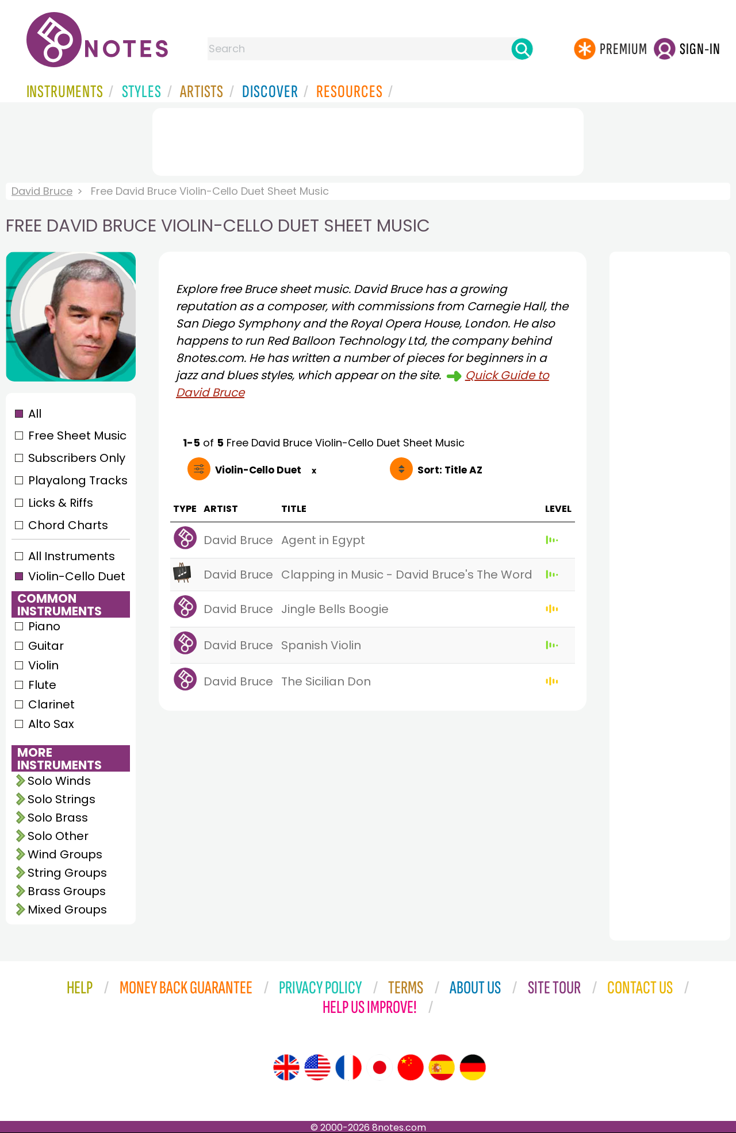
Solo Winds (59, 781)
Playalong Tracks (77, 480)
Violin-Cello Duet (76, 576)
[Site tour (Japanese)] (379, 1067)
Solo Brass (58, 818)
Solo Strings (61, 799)
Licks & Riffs (60, 503)
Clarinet (51, 704)
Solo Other (58, 836)
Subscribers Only (76, 458)
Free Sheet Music (77, 435)
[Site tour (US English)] (317, 1067)
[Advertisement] (368, 139)
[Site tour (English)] (286, 1067)
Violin (43, 665)
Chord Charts (68, 525)
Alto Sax (51, 724)
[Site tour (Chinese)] (410, 1067)
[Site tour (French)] (348, 1067)
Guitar (46, 646)
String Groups (67, 873)
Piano (44, 626)
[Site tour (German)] (472, 1067)
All (34, 414)
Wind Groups (65, 854)
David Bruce (42, 191)
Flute (42, 685)
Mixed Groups (67, 909)
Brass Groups (67, 891)
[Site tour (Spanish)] (441, 1067)
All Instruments (71, 556)
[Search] (522, 49)
